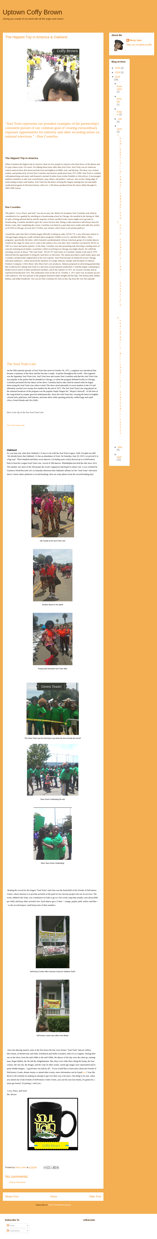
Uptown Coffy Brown (32, 12)
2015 (117, 76)
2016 (118, 72)
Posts (11, 1225)
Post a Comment (17, 1182)
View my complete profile (139, 44)
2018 (118, 68)
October (119, 100)
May (120, 447)
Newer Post (11, 1196)
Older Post (95, 1196)
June (119, 129)
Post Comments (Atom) (60, 1205)
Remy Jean (136, 40)
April (119, 457)
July (120, 119)
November (119, 87)
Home (53, 1196)
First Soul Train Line (16, 425)
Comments (13, 1231)
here (84, 1072)
